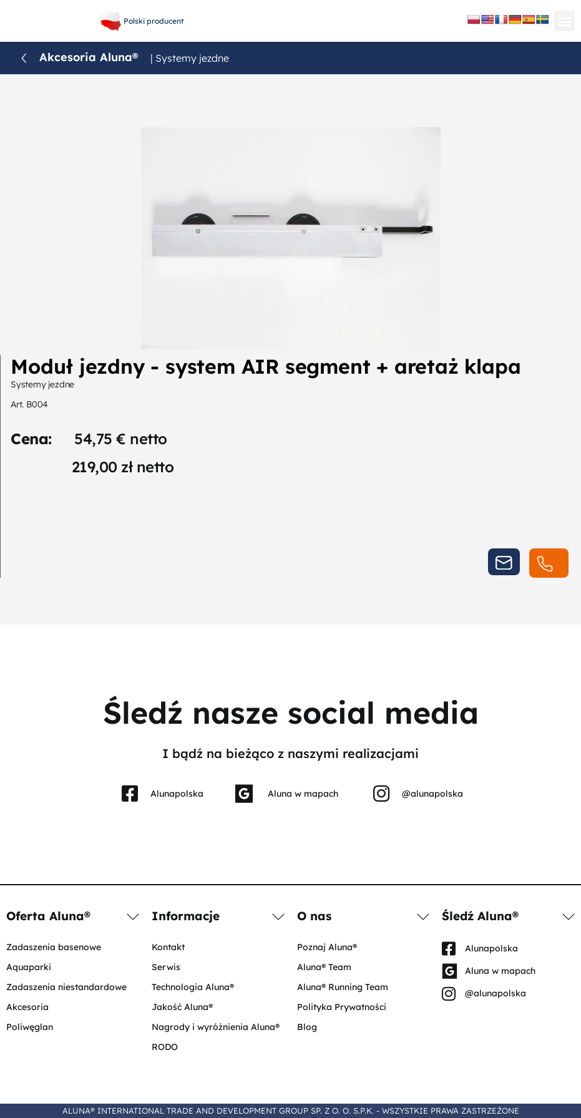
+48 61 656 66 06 (289, 11)
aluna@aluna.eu (289, 24)
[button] (564, 21)
